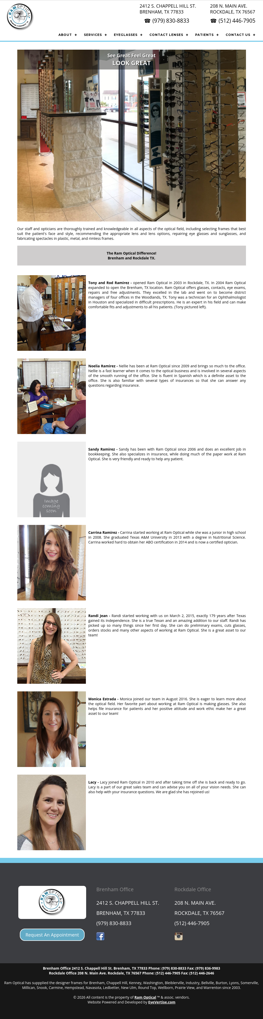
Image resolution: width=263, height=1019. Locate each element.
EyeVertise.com (161, 1002)
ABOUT (65, 35)
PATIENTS (204, 35)
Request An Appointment (52, 935)
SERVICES (93, 35)
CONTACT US (238, 35)
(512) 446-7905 (237, 20)
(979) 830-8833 (170, 20)
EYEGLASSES (125, 35)
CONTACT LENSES (166, 35)
